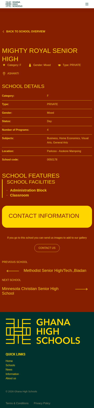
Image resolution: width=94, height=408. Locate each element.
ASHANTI (10, 73)
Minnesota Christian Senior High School (47, 291)
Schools (10, 365)
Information (12, 374)
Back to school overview (23, 31)
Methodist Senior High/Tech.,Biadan (44, 270)
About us (11, 378)
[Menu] (86, 4)
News (9, 369)
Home (9, 361)
